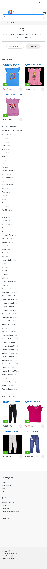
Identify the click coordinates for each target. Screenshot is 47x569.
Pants (3, 181)
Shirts (3, 195)
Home (3, 23)
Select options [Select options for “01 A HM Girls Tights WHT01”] (20, 456)
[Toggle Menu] (4, 11)
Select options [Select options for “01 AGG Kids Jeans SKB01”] (42, 456)
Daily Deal (5, 135)
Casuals (4, 199)
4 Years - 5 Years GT (8, 353)
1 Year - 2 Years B (7, 281)
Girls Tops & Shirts (8, 332)
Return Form (5, 508)
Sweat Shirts (6, 210)
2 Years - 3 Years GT (8, 346)
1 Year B (4, 285)
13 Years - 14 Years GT (9, 342)
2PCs (3, 378)
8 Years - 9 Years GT (8, 367)
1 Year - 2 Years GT (8, 335)
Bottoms (4, 149)
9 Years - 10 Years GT (9, 371)
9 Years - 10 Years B (8, 324)
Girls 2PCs (5, 231)
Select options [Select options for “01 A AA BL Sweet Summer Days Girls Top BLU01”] (20, 89)
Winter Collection (7, 375)
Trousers (5, 192)
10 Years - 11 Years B (8, 289)
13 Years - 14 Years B (8, 296)
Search (42, 17)
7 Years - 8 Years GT (8, 364)
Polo (3, 203)
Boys (3, 160)
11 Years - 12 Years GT (9, 339)
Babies (4, 145)
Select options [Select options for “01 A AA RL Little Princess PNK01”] (42, 89)
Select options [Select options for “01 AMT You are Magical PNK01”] (42, 426)
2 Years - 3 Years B (8, 299)
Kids (3, 138)
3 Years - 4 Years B (8, 303)
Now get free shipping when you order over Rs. (18, 2)
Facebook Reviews (8, 502)
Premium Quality (7, 260)
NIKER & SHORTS (7, 185)
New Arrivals (6, 178)
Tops (3, 153)
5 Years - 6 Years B (8, 310)
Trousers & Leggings (8, 389)
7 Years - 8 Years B (8, 317)
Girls (3, 213)
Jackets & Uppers (8, 170)
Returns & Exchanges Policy (11, 511)
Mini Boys (5, 174)
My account (41, 2)
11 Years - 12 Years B (8, 292)
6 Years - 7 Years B (8, 314)
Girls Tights (5, 224)
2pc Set (4, 142)
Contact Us (5, 505)
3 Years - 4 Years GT (8, 349)
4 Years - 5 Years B (8, 307)
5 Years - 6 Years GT (8, 357)
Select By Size (6, 271)
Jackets (4, 167)
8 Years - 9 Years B (8, 321)
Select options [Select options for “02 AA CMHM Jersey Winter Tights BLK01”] (20, 426)
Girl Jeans (5, 220)
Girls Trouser (6, 228)
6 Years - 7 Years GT (8, 360)
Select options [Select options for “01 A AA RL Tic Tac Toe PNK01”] (20, 119)
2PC (3, 163)
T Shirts (4, 206)
